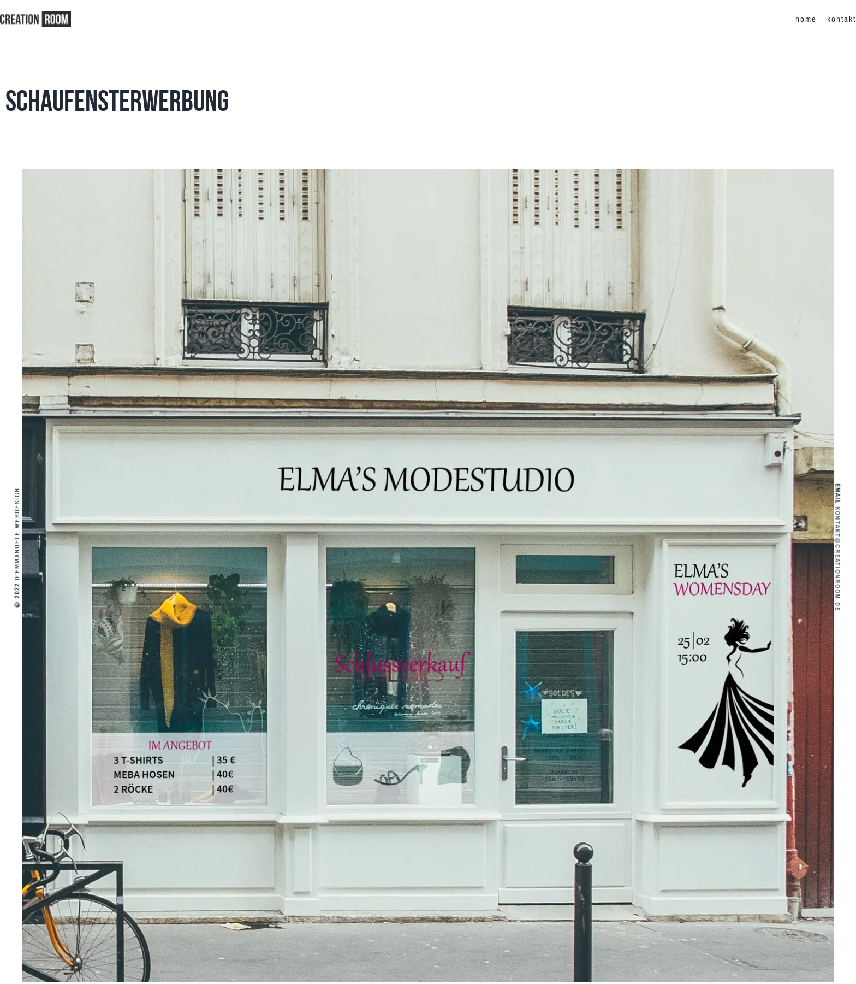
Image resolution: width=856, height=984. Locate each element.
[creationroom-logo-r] (35, 15)
